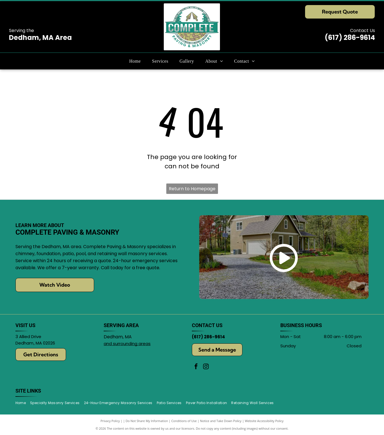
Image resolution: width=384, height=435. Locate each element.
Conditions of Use (184, 421)
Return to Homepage (192, 188)
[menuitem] (135, 61)
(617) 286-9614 (350, 37)
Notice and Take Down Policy (221, 421)
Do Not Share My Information (147, 421)
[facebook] (196, 367)
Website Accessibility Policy (264, 421)
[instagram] (206, 367)
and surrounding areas (127, 343)
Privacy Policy (110, 421)
